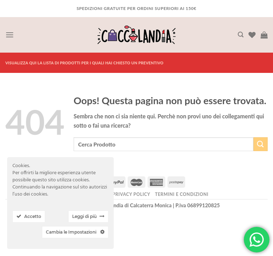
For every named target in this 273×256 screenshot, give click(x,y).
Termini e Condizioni (181, 194)
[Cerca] (240, 35)
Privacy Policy (131, 194)
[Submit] (260, 144)
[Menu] (9, 34)
